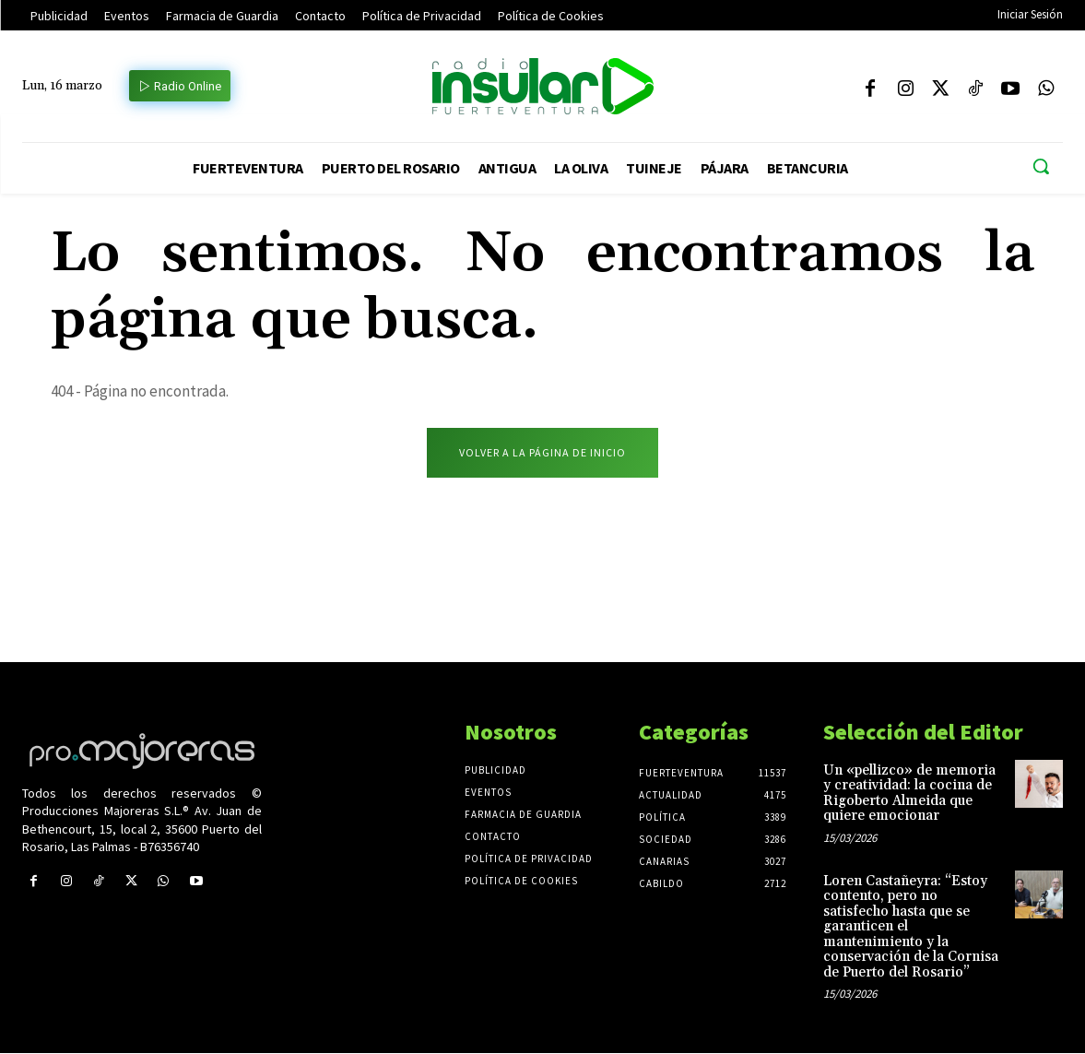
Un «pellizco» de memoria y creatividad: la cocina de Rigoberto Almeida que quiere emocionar (909, 794)
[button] (1041, 166)
